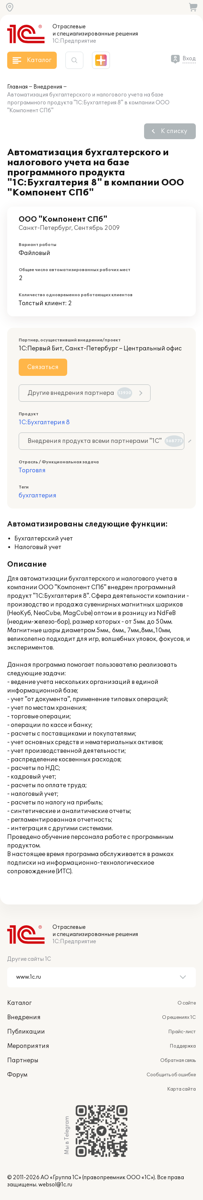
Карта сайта (181, 1089)
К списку (174, 131)
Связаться (43, 367)
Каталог (19, 1003)
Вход (189, 59)
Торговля (32, 470)
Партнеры (22, 1060)
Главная (17, 87)
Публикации (26, 1031)
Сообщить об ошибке (171, 1075)
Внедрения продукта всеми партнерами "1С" (106, 441)
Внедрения (47, 87)
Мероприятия (28, 1046)
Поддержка (183, 1046)
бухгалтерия (37, 495)
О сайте (186, 1003)
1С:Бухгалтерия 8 (44, 422)
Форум (17, 1074)
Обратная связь (178, 1060)
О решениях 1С (179, 1017)
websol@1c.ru (55, 1185)
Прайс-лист (182, 1032)
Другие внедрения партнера (80, 393)
